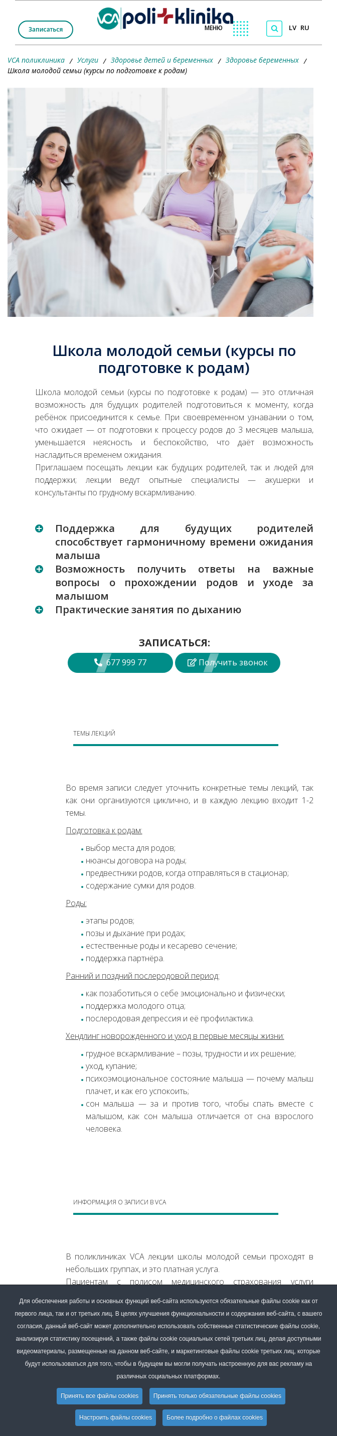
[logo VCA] (168, 16)
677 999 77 (120, 662)
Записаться (46, 29)
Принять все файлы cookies (99, 1395)
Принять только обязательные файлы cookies (217, 1395)
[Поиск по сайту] (274, 29)
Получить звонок (228, 662)
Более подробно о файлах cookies (214, 1417)
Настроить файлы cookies (115, 1417)
